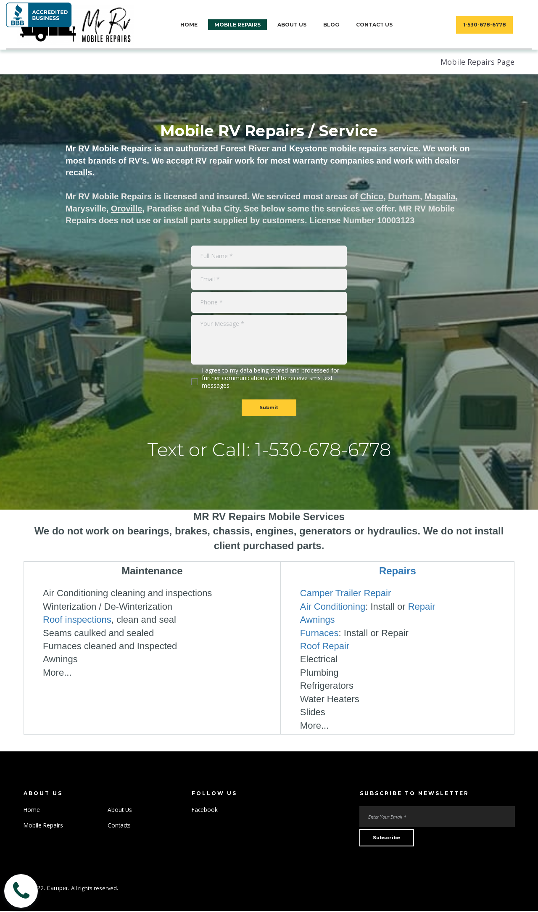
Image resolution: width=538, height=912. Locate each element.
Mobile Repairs (44, 826)
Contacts (120, 826)
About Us (120, 810)
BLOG (331, 24)
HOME (189, 24)
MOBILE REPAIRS (237, 24)
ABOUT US (291, 24)
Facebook (205, 810)
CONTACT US (374, 24)
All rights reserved (95, 889)
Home (32, 810)
